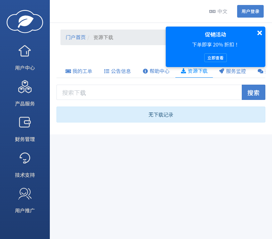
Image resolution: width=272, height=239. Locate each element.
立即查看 (215, 57)
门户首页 (76, 37)
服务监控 (232, 70)
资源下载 (194, 70)
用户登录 (250, 11)
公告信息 (117, 70)
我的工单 (78, 70)
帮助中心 (155, 70)
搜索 (253, 92)
